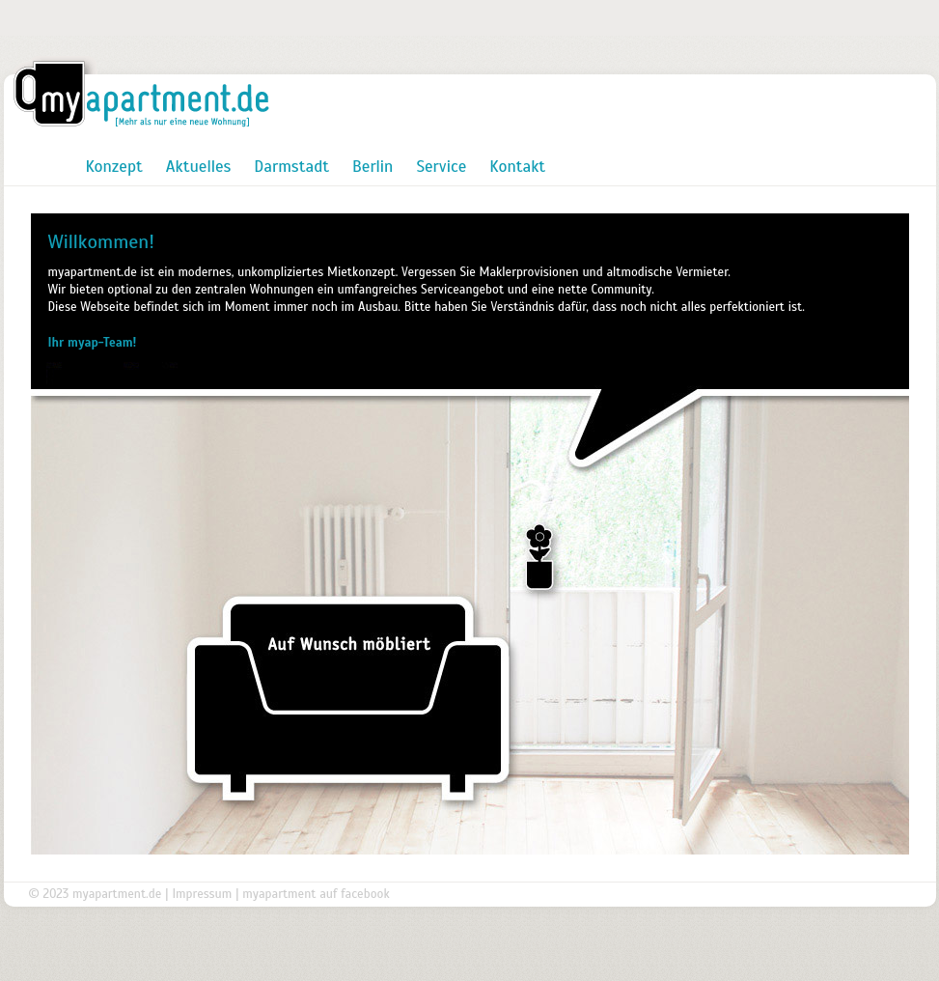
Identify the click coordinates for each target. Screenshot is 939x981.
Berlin (372, 166)
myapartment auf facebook (315, 894)
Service (441, 166)
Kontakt (517, 166)
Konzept (114, 166)
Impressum (202, 894)
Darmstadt (291, 166)
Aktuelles (199, 166)
